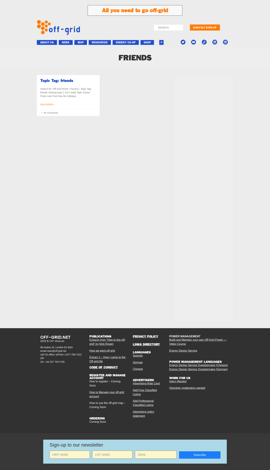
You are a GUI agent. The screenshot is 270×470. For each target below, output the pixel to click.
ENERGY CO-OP (126, 42)
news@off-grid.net (56, 351)
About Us (47, 42)
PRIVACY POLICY (145, 336)
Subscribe (200, 454)
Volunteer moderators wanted (187, 387)
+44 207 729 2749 (54, 361)
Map (81, 42)
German (138, 362)
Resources (100, 42)
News (65, 42)
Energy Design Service (183, 350)
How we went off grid (102, 350)
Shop (147, 42)
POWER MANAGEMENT (184, 336)
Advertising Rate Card (146, 383)
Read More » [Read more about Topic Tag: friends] (47, 104)
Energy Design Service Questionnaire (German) (198, 369)
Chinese (138, 369)
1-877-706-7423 (73, 354)
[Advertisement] (204, 161)
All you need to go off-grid (135, 10)
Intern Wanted (177, 381)
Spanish (138, 355)
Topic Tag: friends (56, 80)
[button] (161, 42)
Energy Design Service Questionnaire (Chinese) (198, 365)
